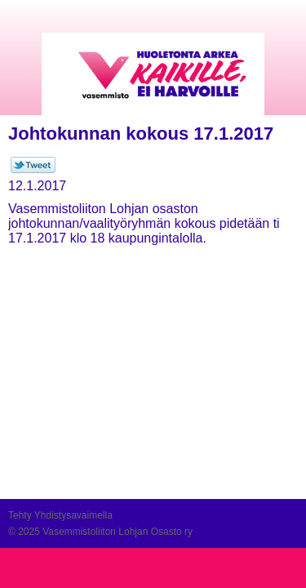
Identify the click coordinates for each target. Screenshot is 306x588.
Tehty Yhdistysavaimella (60, 515)
